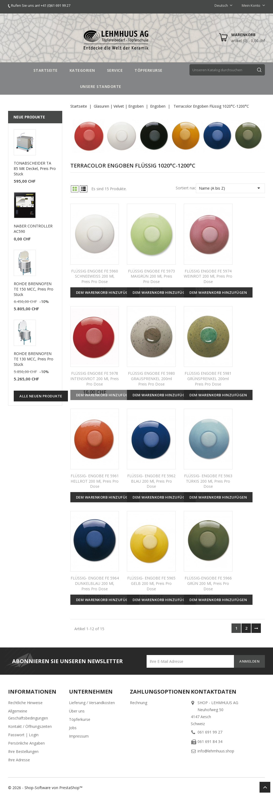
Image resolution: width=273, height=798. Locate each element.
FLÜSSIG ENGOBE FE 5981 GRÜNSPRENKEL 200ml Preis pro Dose (208, 379)
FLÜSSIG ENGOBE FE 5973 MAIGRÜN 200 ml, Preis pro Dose (151, 276)
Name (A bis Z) (230, 188)
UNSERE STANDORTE (100, 86)
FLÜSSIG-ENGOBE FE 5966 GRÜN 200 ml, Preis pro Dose (208, 583)
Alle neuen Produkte (40, 396)
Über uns (77, 711)
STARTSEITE (45, 70)
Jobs (73, 727)
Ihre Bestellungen (23, 751)
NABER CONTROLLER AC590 (33, 228)
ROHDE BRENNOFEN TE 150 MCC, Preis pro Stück (33, 289)
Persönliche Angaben (26, 743)
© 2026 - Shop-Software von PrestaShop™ (45, 787)
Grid (74, 189)
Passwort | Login (23, 734)
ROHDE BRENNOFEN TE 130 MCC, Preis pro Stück (33, 359)
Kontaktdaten (213, 691)
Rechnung (138, 702)
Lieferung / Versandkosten (92, 702)
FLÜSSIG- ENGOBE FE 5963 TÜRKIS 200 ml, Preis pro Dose (208, 481)
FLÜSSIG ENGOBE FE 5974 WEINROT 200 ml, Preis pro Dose (208, 276)
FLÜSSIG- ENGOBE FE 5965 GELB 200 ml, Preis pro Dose (151, 583)
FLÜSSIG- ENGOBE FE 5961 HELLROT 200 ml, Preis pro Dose (95, 481)
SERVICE (115, 70)
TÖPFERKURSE (148, 70)
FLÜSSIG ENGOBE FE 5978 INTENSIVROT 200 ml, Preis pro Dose (94, 379)
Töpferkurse (79, 719)
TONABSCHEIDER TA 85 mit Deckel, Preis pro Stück (35, 168)
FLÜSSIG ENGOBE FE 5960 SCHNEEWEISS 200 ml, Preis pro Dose (94, 276)
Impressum (79, 736)
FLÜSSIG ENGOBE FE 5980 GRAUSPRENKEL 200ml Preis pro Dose (151, 379)
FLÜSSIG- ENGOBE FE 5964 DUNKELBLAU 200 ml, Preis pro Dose (95, 583)
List (83, 189)
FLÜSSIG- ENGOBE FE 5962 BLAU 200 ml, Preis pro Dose (151, 481)
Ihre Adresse (19, 759)
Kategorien (82, 70)
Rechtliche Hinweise (25, 702)
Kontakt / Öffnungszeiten (30, 726)
